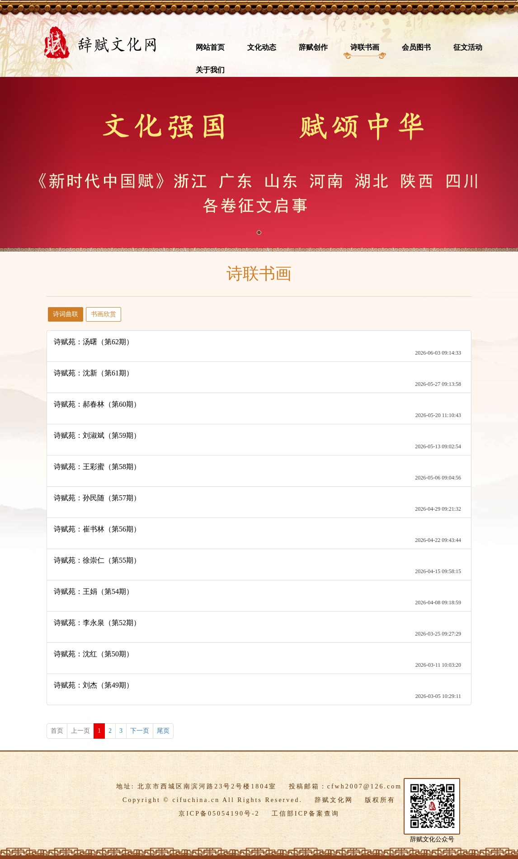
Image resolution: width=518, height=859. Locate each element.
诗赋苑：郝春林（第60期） (97, 404)
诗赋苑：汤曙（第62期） (93, 342)
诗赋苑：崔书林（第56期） (97, 529)
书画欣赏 (103, 314)
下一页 (139, 730)
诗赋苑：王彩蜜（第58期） (97, 466)
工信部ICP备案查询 (305, 813)
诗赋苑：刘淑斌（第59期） (97, 435)
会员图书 (416, 47)
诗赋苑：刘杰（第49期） (93, 685)
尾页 (163, 730)
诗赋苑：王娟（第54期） (93, 591)
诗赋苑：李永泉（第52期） (97, 622)
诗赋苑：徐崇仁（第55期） (97, 560)
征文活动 (467, 47)
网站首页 (210, 47)
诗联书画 (364, 47)
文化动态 (261, 47)
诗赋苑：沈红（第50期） (93, 654)
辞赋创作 (313, 47)
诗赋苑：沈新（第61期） (93, 373)
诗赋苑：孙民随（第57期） (97, 498)
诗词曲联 (65, 314)
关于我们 (210, 70)
